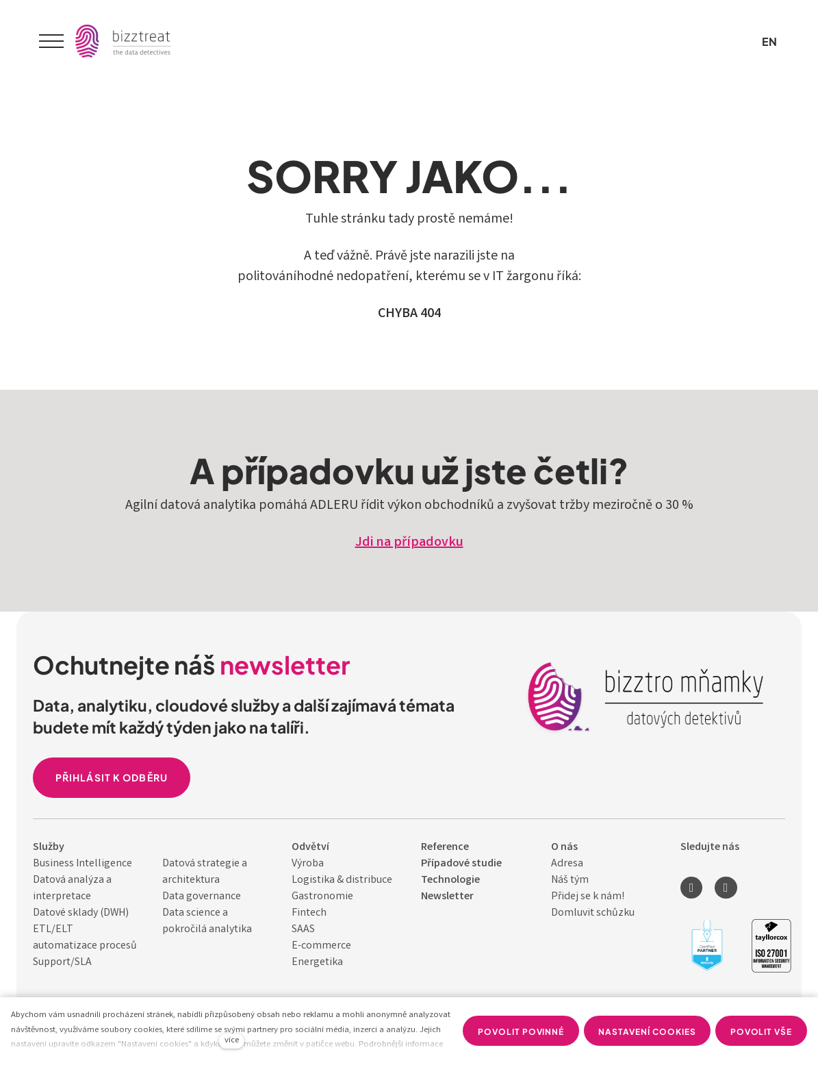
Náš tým (570, 880)
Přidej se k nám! (587, 897)
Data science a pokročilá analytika (207, 921)
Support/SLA (62, 962)
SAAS (303, 930)
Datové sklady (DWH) (81, 913)
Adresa (567, 864)
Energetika (317, 962)
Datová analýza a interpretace (72, 889)
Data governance (201, 897)
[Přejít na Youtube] (726, 888)
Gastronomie (322, 897)
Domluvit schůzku (593, 913)
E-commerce (321, 946)
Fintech (309, 913)
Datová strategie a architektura (204, 872)
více (232, 1040)
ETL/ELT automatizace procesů (85, 938)
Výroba (308, 864)
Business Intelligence (82, 864)
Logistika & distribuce (342, 880)
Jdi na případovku (409, 543)
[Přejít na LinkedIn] (691, 888)
